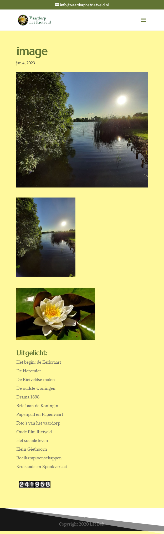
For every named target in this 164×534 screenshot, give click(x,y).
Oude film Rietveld (34, 431)
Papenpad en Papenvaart (39, 414)
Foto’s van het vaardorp (38, 423)
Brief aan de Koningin (37, 405)
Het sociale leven (32, 440)
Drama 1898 (27, 397)
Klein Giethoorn (31, 449)
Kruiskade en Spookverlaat (41, 466)
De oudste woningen (35, 388)
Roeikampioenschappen (39, 457)
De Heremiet (28, 370)
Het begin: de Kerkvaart (38, 362)
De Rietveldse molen (35, 379)
